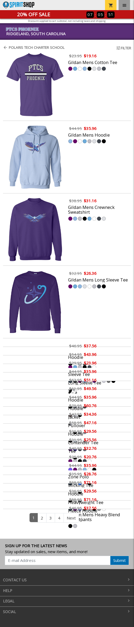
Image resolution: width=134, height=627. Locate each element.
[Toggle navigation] (124, 5)
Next (71, 518)
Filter (123, 48)
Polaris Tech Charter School (34, 47)
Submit (119, 560)
